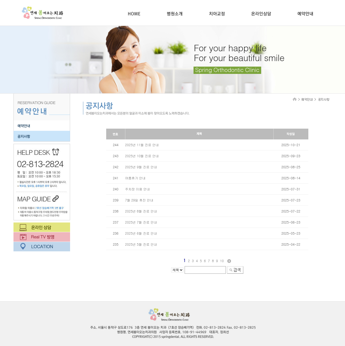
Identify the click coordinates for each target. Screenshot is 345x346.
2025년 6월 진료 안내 (141, 233)
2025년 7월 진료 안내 (141, 222)
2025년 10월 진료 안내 (142, 155)
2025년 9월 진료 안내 (141, 167)
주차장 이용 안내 (137, 189)
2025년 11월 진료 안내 (142, 144)
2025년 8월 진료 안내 (141, 211)
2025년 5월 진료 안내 (141, 244)
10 (222, 260)
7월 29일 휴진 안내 (139, 200)
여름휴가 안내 (135, 178)
